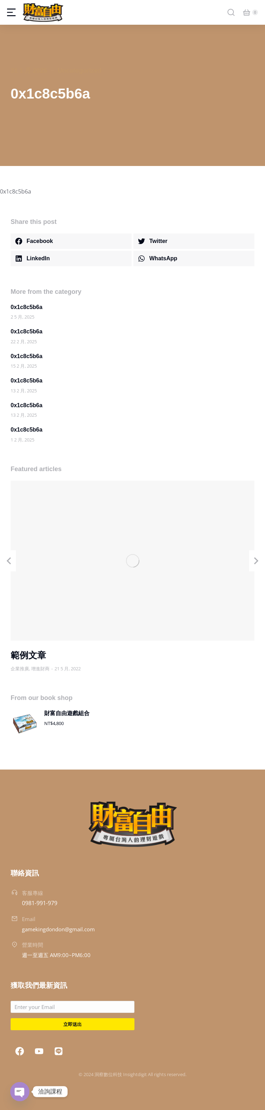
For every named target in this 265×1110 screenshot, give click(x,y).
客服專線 (32, 892)
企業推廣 (20, 668)
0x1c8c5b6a (26, 307)
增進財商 (40, 668)
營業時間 (32, 944)
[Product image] (25, 724)
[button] (71, 241)
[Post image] (132, 561)
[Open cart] (246, 12)
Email (28, 918)
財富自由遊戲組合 (67, 713)
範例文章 (28, 655)
